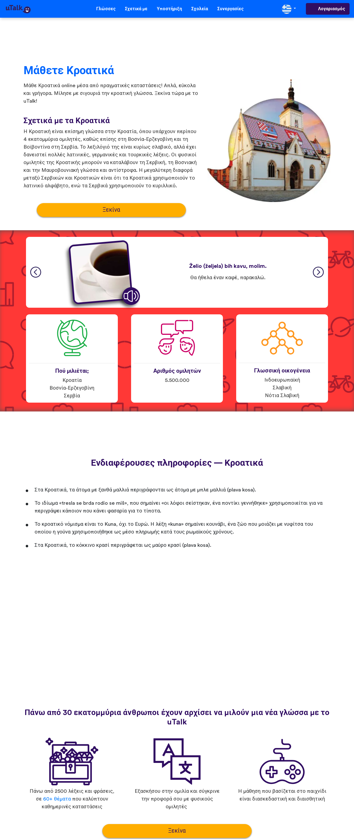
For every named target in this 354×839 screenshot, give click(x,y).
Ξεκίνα (111, 210)
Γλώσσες (106, 9)
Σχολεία (199, 9)
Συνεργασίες (230, 9)
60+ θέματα (57, 799)
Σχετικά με (136, 9)
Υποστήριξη (169, 9)
